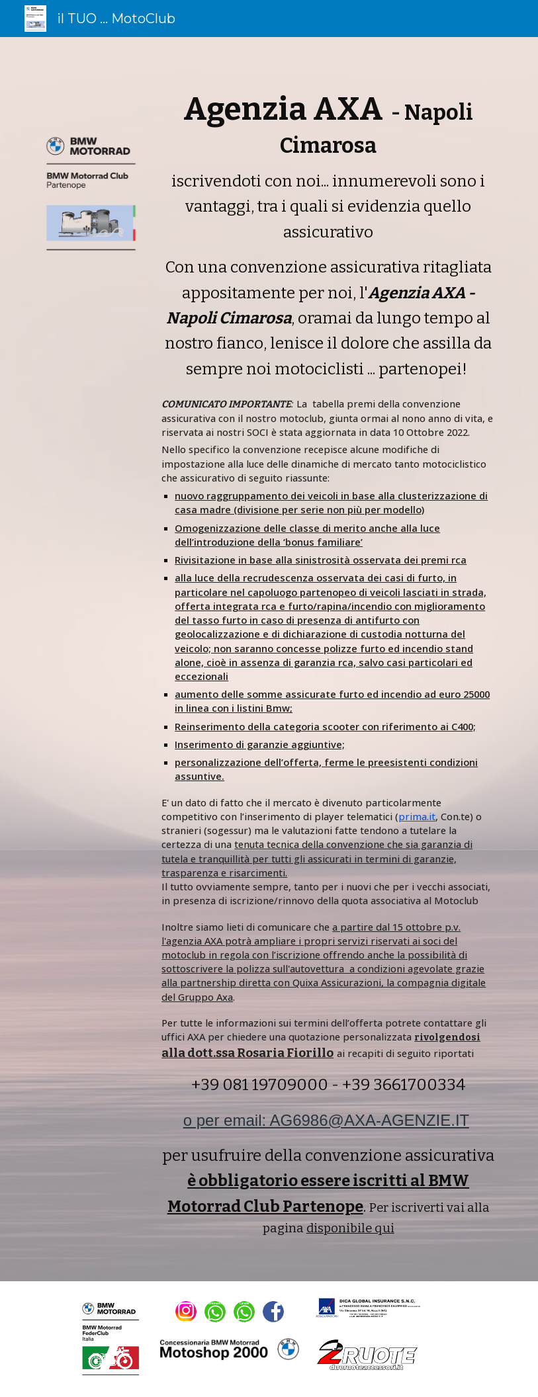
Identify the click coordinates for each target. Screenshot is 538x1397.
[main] (328, 659)
